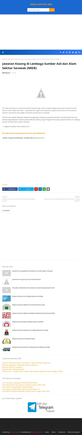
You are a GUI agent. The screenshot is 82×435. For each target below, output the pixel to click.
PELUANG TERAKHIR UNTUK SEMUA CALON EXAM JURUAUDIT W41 (33, 288)
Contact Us (61, 432)
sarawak (9, 59)
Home (4, 59)
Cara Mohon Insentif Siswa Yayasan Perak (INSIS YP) (21, 389)
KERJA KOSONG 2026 (41, 4)
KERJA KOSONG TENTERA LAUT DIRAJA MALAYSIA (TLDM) (30, 330)
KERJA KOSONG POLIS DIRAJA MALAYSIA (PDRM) (27, 296)
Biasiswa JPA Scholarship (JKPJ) (13, 369)
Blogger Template (37, 432)
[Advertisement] (41, 32)
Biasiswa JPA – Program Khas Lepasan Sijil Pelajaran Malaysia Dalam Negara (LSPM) (32, 371)
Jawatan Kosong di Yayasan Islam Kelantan (26, 279)
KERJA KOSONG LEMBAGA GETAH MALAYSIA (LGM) (28, 305)
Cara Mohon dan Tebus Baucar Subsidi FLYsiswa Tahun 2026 (24, 385)
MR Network (6, 73)
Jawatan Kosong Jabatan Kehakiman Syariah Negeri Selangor (32, 271)
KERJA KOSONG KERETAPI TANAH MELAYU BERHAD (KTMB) (31, 347)
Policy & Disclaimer (73, 432)
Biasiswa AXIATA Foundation (12, 367)
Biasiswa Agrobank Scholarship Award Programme (20, 365)
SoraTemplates (15, 432)
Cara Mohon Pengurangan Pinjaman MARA (17, 387)
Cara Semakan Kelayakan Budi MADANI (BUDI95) (19, 383)
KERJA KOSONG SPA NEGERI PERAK (23, 339)
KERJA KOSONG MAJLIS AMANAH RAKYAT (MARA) (27, 322)
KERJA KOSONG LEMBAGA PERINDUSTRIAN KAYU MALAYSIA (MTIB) (33, 313)
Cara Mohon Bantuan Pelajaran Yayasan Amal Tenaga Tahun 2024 (26, 391)
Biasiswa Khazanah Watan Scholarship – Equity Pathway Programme (26, 363)
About (53, 432)
